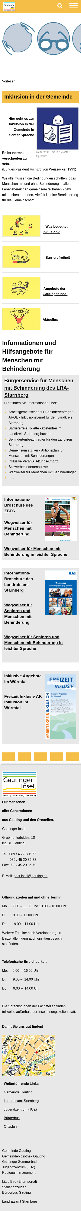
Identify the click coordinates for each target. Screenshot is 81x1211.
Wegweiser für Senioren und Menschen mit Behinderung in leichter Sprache (33, 643)
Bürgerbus (12, 1118)
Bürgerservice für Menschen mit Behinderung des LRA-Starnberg (38, 388)
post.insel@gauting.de (31, 876)
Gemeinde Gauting (18, 1092)
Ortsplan (10, 1126)
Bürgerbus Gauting (16, 1192)
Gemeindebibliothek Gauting (23, 1156)
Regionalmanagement (19, 1172)
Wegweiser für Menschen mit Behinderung (18, 528)
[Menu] (73, 6)
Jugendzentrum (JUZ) (20, 1109)
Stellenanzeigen (14, 1187)
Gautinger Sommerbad (19, 1161)
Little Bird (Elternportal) (19, 1181)
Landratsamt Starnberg (21, 1101)
